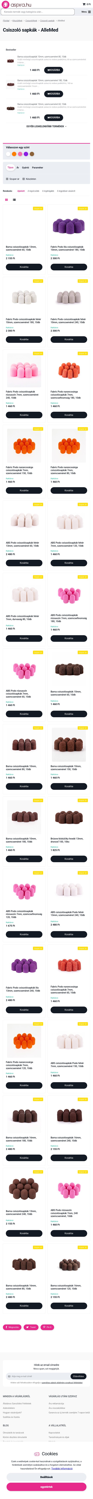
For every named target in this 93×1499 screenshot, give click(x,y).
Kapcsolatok (54, 1433)
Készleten (31, 179)
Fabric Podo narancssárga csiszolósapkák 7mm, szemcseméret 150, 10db (19, 473)
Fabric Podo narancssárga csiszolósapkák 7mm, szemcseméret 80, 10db (64, 473)
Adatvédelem (9, 1409)
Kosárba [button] (24, 267)
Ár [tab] (18, 167)
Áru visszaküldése (57, 1409)
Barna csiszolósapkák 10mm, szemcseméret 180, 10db (42, 80)
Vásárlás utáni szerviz (63, 1396)
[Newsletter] (42, 1377)
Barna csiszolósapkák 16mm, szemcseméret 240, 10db (66, 1149)
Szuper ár (14, 179)
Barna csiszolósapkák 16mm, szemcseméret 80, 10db (21, 1298)
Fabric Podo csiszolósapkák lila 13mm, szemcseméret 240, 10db (23, 997)
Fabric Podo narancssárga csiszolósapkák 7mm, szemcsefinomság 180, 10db (66, 396)
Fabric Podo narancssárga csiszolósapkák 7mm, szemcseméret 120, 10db (19, 1074)
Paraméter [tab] (37, 167)
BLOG (6, 1426)
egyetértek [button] (46, 1486)
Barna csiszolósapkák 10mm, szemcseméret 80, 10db (41, 57)
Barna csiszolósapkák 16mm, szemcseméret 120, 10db (66, 1298)
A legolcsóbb (33, 191)
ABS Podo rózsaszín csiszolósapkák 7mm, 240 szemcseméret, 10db (64, 1223)
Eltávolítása (78, 1377)
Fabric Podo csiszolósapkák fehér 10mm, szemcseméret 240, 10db (68, 322)
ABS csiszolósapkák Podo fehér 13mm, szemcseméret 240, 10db (68, 921)
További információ (61, 1468)
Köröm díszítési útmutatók (15, 1438)
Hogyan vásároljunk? (12, 1413)
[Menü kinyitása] (86, 12)
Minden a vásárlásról (16, 1396)
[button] (53, 70)
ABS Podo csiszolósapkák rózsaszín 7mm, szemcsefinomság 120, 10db (21, 921)
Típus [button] (10, 167)
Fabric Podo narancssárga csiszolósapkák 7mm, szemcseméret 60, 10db (64, 997)
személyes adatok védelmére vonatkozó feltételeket (62, 1383)
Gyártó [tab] (25, 167)
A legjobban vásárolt (66, 191)
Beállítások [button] (46, 1477)
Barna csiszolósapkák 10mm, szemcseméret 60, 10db (41, 104)
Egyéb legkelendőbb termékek (46, 126)
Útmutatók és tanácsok (13, 1433)
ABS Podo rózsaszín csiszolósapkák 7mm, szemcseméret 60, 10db (18, 698)
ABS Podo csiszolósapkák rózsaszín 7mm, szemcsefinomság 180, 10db (66, 622)
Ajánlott (21, 191)
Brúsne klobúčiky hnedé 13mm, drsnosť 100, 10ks (67, 847)
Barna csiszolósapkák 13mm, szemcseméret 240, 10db (21, 1223)
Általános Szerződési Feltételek (17, 1404)
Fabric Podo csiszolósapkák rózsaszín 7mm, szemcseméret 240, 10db (22, 396)
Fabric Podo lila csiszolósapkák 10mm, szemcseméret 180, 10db (68, 248)
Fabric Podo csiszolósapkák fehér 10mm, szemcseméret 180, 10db (23, 322)
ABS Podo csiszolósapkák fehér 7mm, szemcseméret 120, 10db (67, 548)
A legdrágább (48, 191)
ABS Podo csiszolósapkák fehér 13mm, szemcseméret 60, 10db (22, 548)
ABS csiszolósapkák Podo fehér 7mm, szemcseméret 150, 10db (67, 1074)
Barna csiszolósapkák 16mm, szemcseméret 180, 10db (21, 1149)
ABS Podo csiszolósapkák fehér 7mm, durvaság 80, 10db (22, 622)
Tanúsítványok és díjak (59, 1438)
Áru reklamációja (56, 1404)
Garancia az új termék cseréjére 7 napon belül (69, 1413)
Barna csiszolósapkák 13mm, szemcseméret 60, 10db (21, 248)
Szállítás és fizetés (11, 1418)
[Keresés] (38, 12)
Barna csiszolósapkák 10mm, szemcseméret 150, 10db (66, 773)
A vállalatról (57, 1426)
